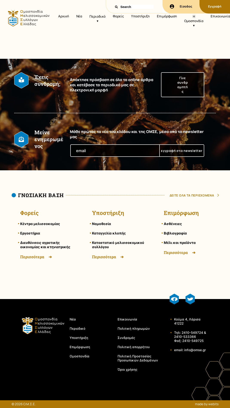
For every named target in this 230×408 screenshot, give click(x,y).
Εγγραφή (214, 6)
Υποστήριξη (140, 16)
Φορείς (118, 16)
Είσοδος (181, 6)
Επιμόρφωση (167, 16)
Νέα (79, 16)
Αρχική (63, 16)
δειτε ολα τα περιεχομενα (192, 195)
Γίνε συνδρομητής (182, 85)
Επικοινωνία (220, 16)
